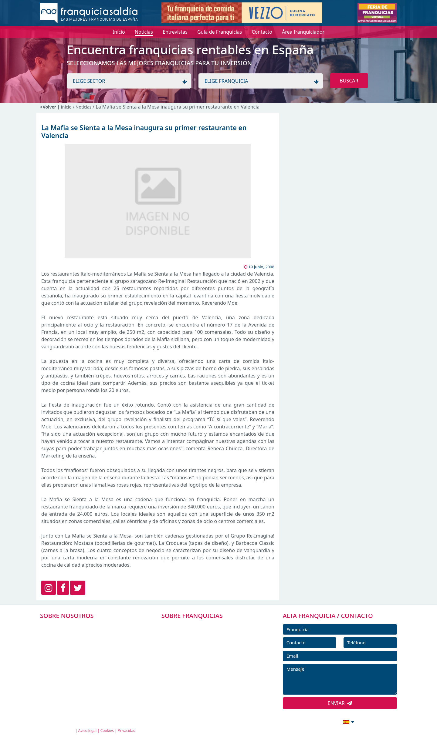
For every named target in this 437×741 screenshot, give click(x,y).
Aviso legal (87, 730)
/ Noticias (83, 107)
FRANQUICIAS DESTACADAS (200, 653)
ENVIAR (340, 703)
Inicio (66, 107)
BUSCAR (349, 80)
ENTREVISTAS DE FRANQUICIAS (204, 681)
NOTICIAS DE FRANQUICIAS (200, 667)
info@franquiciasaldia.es (296, 721)
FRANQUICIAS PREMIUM (197, 626)
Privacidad (127, 730)
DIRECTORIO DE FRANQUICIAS (203, 640)
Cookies (107, 730)
